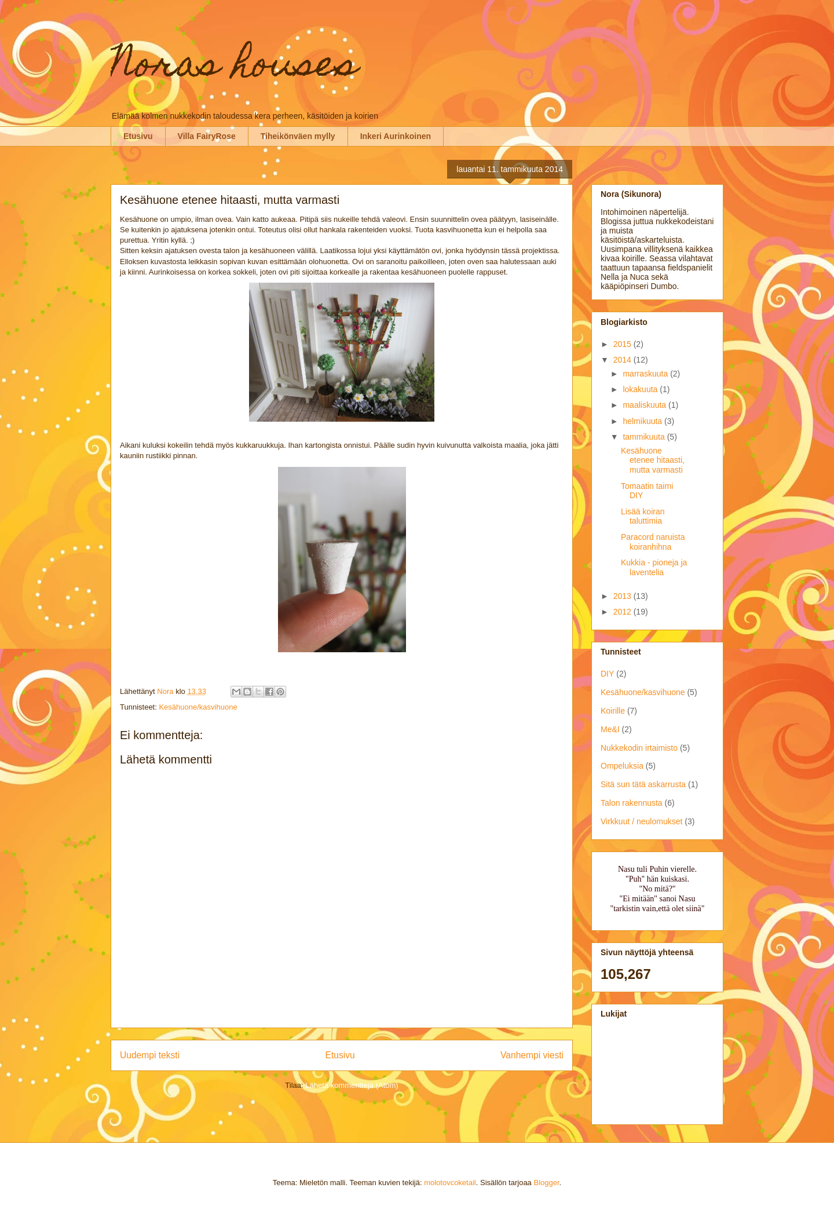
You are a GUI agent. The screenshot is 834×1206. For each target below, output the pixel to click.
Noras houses (234, 67)
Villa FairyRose (207, 136)
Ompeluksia (622, 765)
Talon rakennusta (632, 802)
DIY (607, 673)
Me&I (610, 729)
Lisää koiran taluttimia (643, 516)
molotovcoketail (450, 1182)
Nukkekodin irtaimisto (639, 747)
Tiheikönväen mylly (298, 136)
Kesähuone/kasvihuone (198, 707)
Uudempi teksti (150, 1055)
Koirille (613, 710)
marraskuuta (646, 373)
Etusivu (138, 136)
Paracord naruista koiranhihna (653, 541)
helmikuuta (643, 421)
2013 (623, 596)
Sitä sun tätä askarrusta (643, 784)
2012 (623, 611)
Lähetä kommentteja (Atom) (351, 1085)
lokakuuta (641, 389)
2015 (623, 344)
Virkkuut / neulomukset (641, 821)
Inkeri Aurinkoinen (395, 136)
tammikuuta (645, 436)
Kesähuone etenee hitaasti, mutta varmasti (653, 460)
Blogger (546, 1182)
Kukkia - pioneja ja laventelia (654, 567)
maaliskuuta (645, 405)
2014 (623, 359)
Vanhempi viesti (532, 1055)
